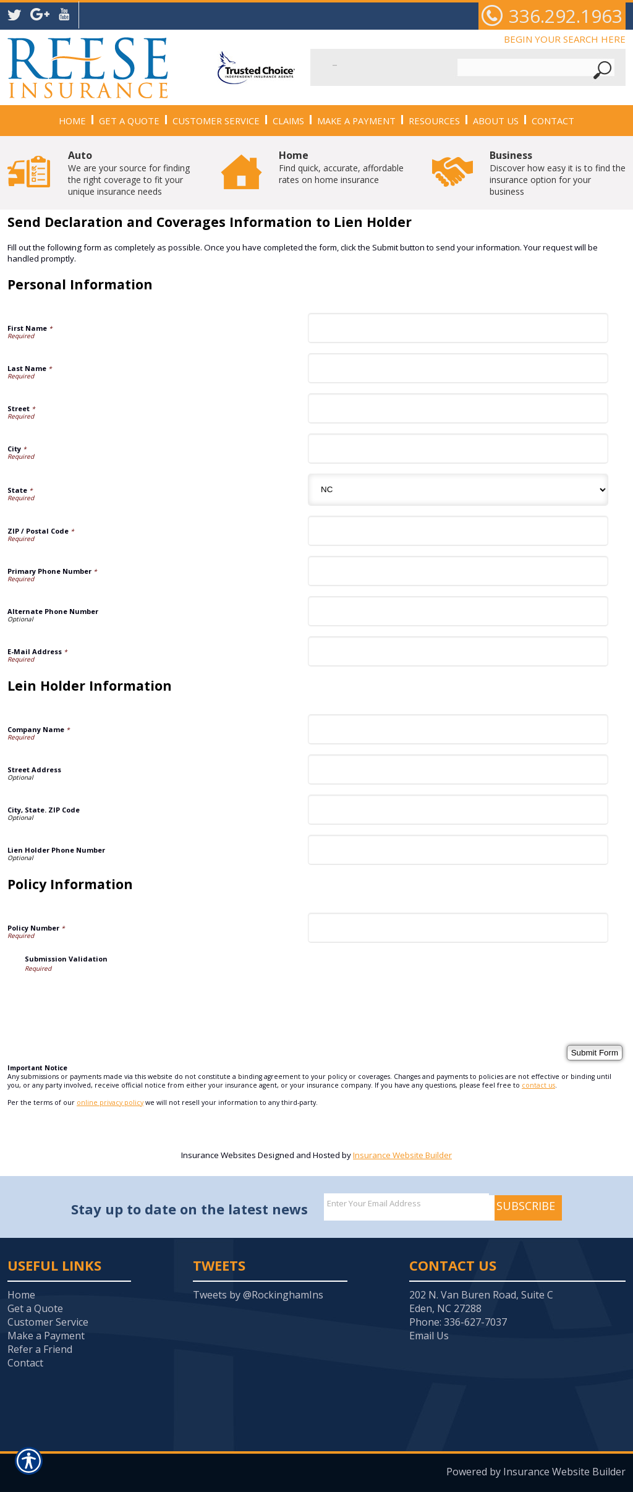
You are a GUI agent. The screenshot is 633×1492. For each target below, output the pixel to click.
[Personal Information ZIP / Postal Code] (458, 531)
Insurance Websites (218, 1155)
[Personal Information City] (458, 448)
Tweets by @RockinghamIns (258, 1295)
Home (21, 1295)
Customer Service (47, 1322)
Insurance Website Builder (402, 1155)
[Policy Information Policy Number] (458, 928)
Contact (25, 1363)
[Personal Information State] (458, 490)
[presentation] (119, 997)
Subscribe (525, 1205)
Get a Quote (35, 1308)
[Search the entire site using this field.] (389, 60)
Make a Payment (46, 1335)
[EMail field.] (406, 1203)
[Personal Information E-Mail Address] (458, 651)
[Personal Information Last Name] (458, 368)
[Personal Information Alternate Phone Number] (458, 611)
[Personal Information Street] (458, 408)
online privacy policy (110, 1102)
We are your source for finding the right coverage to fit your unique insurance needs (129, 172)
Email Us (429, 1335)
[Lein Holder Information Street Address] (458, 769)
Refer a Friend (39, 1349)
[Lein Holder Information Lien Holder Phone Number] (458, 850)
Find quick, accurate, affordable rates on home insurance (341, 166)
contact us (538, 1085)
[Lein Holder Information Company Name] (458, 729)
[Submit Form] (594, 1052)
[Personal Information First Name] (458, 328)
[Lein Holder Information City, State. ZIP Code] (458, 810)
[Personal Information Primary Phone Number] (458, 571)
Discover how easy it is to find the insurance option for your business (558, 172)
